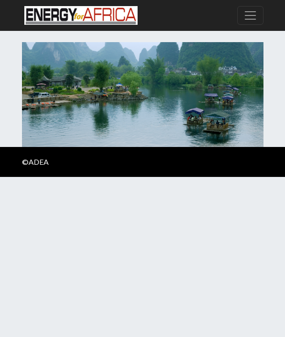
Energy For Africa (81, 15)
